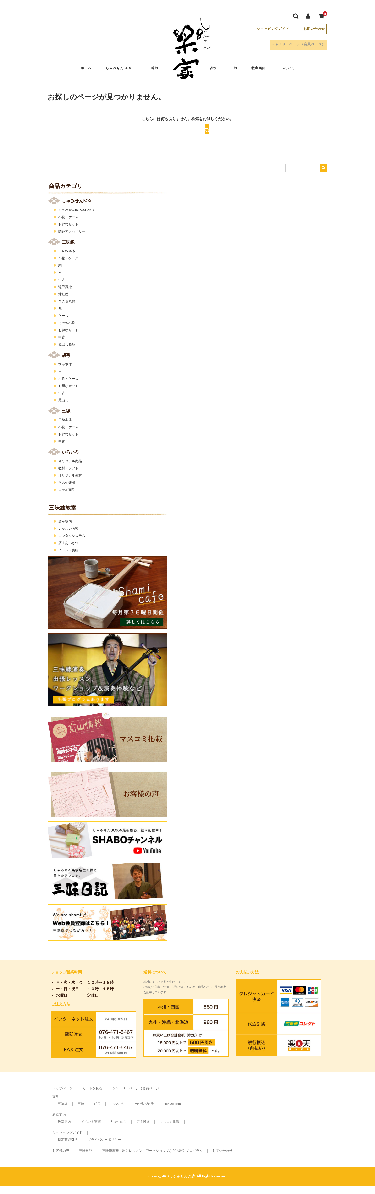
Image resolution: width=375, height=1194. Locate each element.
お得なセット (68, 224)
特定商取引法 (68, 1140)
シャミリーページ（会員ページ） (291, 45)
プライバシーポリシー (104, 1140)
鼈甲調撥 (65, 287)
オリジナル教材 (70, 476)
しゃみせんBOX (123, 69)
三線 (238, 69)
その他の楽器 (144, 1104)
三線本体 (65, 420)
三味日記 (85, 1151)
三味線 (157, 69)
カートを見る (92, 1088)
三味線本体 (66, 251)
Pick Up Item (172, 1104)
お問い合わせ (309, 30)
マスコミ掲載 (170, 1122)
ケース (63, 316)
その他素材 (66, 301)
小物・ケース (68, 217)
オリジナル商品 (70, 461)
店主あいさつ (68, 543)
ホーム (90, 69)
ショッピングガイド (267, 30)
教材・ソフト (68, 468)
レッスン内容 (68, 529)
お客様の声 (60, 1151)
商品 (55, 1097)
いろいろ (292, 69)
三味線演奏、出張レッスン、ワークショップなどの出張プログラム (152, 1151)
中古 (61, 280)
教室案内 (263, 69)
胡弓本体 (65, 364)
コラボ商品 (66, 490)
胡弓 (217, 69)
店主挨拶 (143, 1122)
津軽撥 (63, 294)
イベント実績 (68, 550)
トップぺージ (62, 1088)
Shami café (119, 1122)
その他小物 (66, 323)
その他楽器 (66, 483)
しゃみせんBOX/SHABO (76, 210)
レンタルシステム (71, 536)
